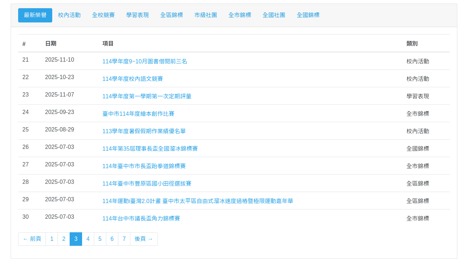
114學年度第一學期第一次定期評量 (147, 96)
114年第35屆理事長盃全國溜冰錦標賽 (150, 149)
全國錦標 (308, 15)
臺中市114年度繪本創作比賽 (138, 114)
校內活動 (69, 15)
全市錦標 (239, 15)
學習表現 (137, 15)
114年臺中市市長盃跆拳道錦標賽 (144, 166)
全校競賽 (103, 15)
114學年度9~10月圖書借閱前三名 (144, 61)
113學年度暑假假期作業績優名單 (144, 131)
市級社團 (205, 15)
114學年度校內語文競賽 (132, 79)
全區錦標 (171, 15)
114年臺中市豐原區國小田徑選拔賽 (147, 184)
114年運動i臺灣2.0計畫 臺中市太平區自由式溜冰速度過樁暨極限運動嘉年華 (197, 201)
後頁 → (144, 239)
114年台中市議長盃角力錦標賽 (141, 219)
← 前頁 (32, 239)
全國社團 (274, 15)
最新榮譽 (35, 15)
